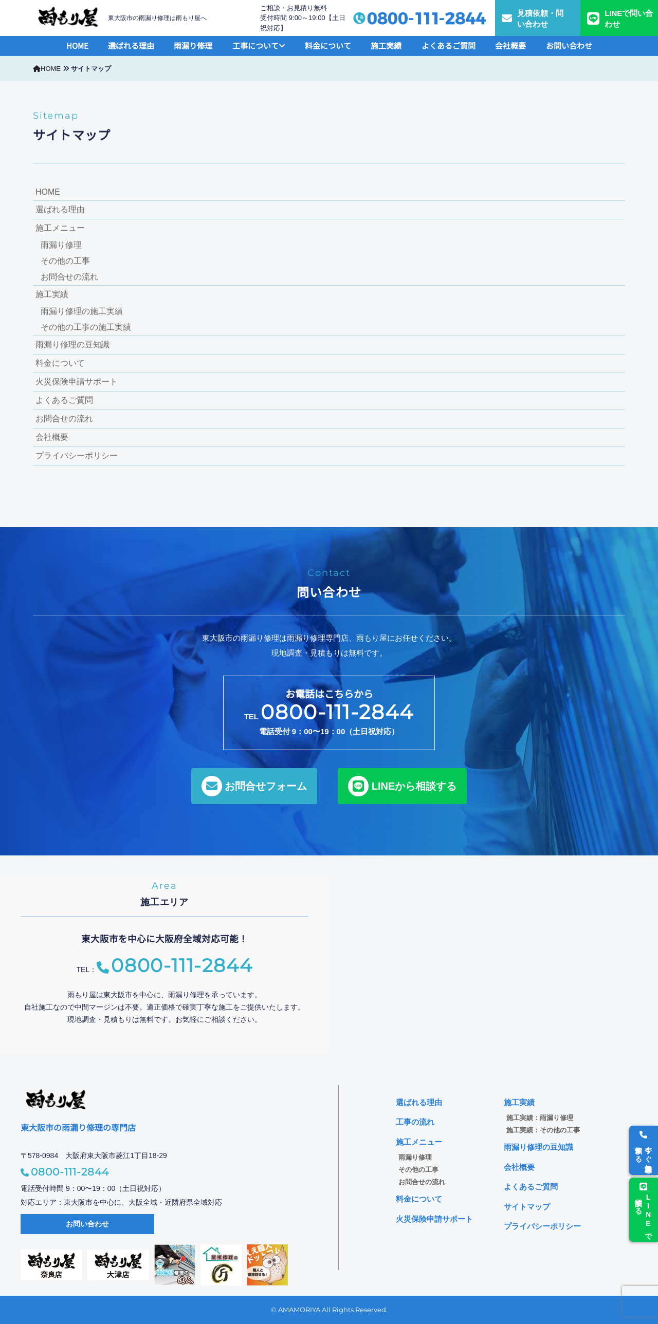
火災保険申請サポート (76, 382)
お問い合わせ (569, 45)
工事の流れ (415, 1121)
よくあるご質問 (449, 45)
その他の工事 (65, 261)
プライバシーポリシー (76, 456)
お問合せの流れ (69, 277)
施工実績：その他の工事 (543, 1130)
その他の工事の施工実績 (86, 327)
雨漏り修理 (193, 45)
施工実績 (386, 45)
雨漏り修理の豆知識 (72, 345)
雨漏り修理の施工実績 (82, 311)
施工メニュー (60, 228)
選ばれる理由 (131, 45)
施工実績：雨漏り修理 (539, 1118)
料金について (328, 45)
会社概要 (510, 45)
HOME (77, 45)
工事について (258, 45)
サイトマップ (527, 1206)
